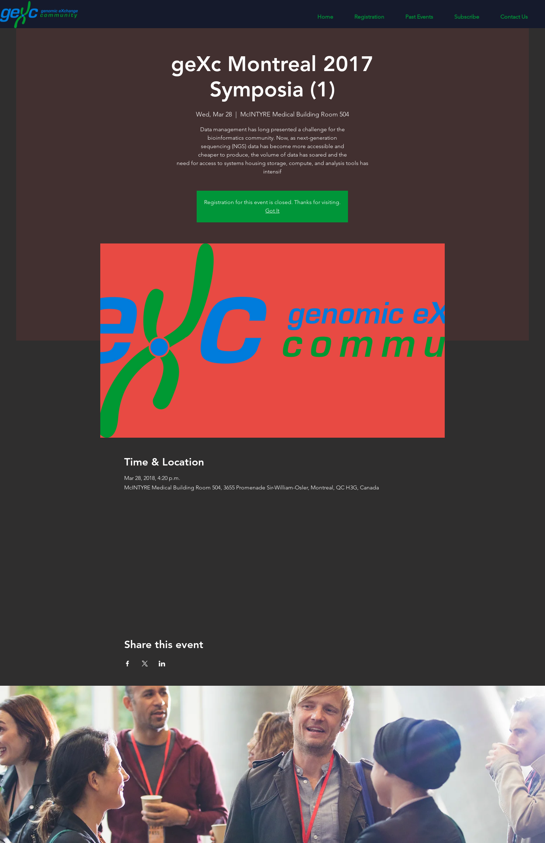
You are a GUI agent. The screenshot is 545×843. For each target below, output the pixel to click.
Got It (272, 210)
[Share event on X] (144, 663)
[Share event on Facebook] (127, 663)
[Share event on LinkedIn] (162, 663)
